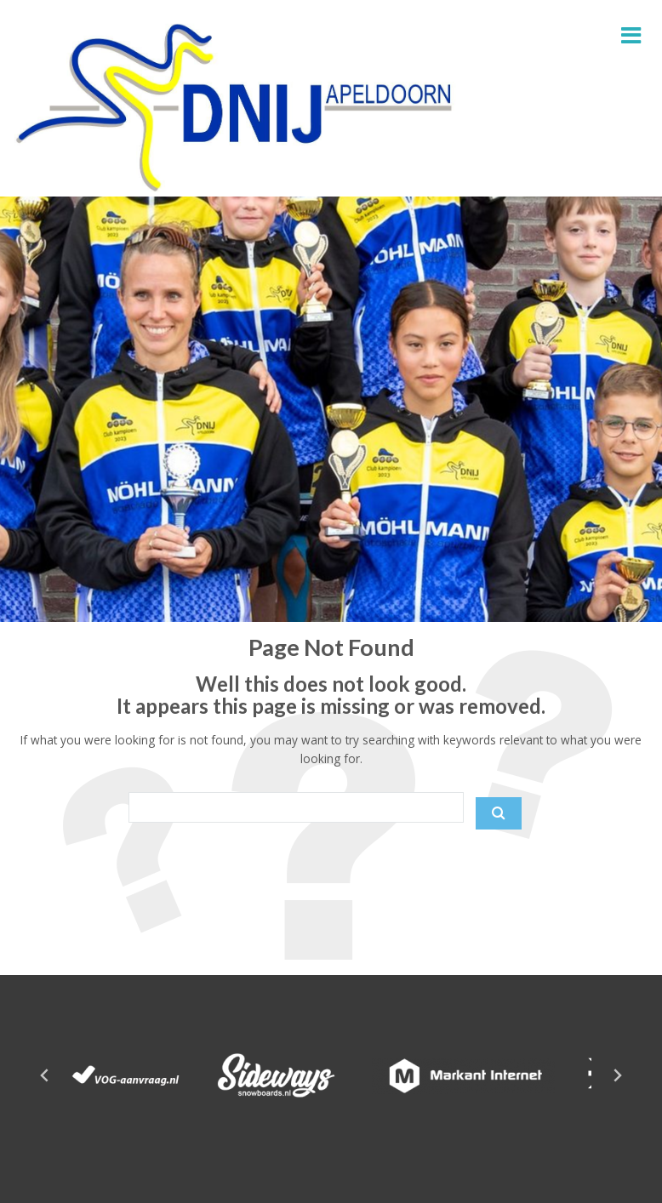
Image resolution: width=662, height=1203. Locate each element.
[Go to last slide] (45, 1075)
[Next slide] (617, 1075)
